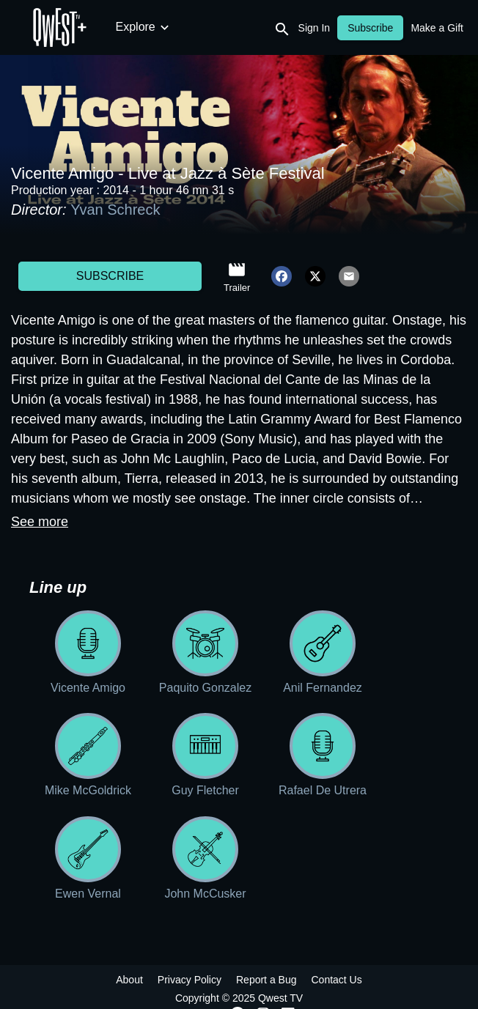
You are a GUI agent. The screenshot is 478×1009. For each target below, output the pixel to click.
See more (39, 521)
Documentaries (307, 27)
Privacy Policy (189, 980)
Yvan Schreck (115, 210)
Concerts (229, 27)
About (129, 980)
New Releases (153, 27)
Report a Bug (266, 980)
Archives (383, 27)
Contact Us (336, 980)
